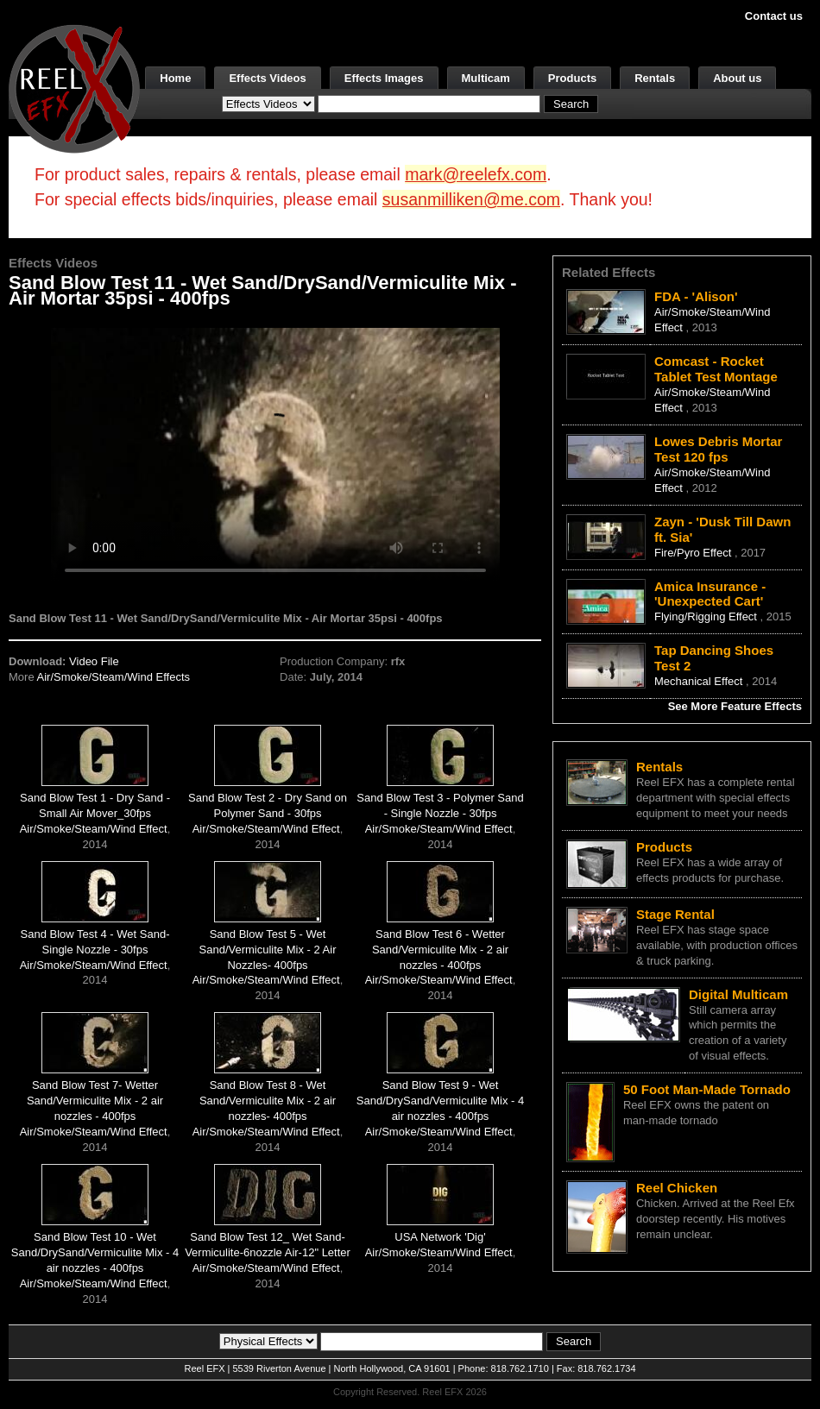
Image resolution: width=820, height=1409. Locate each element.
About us (737, 78)
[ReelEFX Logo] (74, 87)
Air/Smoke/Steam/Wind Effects (114, 676)
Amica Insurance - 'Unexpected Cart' (710, 594)
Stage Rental (675, 914)
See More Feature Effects (735, 706)
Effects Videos (267, 78)
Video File (94, 661)
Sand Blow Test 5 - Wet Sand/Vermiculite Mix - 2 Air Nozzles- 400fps (268, 950)
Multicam (486, 78)
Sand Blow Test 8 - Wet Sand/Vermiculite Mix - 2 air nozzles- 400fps (267, 1101)
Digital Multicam (738, 994)
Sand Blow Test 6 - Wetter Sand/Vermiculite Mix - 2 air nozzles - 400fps (440, 950)
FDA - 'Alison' (696, 296)
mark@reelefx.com (475, 174)
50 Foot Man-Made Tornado (707, 1089)
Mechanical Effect (700, 681)
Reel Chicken (676, 1187)
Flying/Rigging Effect (707, 616)
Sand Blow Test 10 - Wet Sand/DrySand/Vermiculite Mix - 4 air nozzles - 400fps (95, 1252)
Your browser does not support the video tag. (275, 454)
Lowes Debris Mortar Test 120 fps (718, 449)
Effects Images (384, 78)
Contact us (774, 15)
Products (572, 78)
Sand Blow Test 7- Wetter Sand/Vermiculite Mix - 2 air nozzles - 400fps (95, 1101)
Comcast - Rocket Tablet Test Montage (716, 369)
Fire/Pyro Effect (694, 552)
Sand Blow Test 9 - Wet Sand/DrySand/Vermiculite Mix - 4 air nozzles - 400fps (440, 1101)
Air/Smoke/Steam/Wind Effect (93, 828)
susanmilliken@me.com (471, 199)
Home (175, 78)
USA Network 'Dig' (439, 1236)
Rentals (654, 78)
